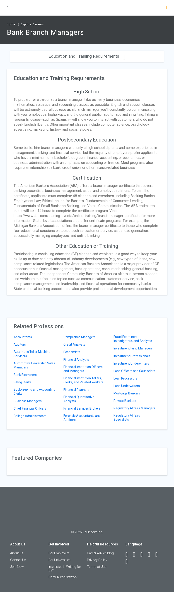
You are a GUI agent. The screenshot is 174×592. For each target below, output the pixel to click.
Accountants (23, 337)
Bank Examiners (25, 375)
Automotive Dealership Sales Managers (34, 365)
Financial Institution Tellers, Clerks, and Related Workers (83, 380)
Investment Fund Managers (133, 348)
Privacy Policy (97, 560)
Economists (71, 352)
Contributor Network (62, 577)
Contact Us (18, 560)
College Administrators (30, 416)
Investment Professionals (132, 356)
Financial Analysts (76, 359)
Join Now (17, 566)
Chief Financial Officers (30, 408)
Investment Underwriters (131, 363)
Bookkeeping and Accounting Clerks (34, 391)
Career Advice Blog (100, 553)
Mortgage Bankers (127, 393)
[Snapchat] (129, 561)
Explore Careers (32, 24)
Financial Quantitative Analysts (78, 399)
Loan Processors (125, 378)
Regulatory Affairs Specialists (127, 417)
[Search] (165, 8)
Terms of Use (96, 566)
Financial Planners (76, 390)
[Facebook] (129, 554)
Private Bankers (125, 401)
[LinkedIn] (136, 554)
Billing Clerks (22, 382)
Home (11, 24)
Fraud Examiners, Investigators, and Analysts (133, 339)
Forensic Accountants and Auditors (82, 418)
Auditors (20, 344)
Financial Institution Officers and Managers (83, 369)
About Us (16, 553)
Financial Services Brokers (82, 408)
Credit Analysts (74, 344)
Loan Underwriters (127, 386)
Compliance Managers (79, 337)
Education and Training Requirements (86, 56)
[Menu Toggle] (7, 5)
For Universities (59, 560)
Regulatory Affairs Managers (134, 408)
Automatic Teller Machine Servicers (32, 354)
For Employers (59, 553)
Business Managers (28, 401)
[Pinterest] (158, 554)
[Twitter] (143, 554)
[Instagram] (151, 554)
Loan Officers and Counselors (134, 371)
